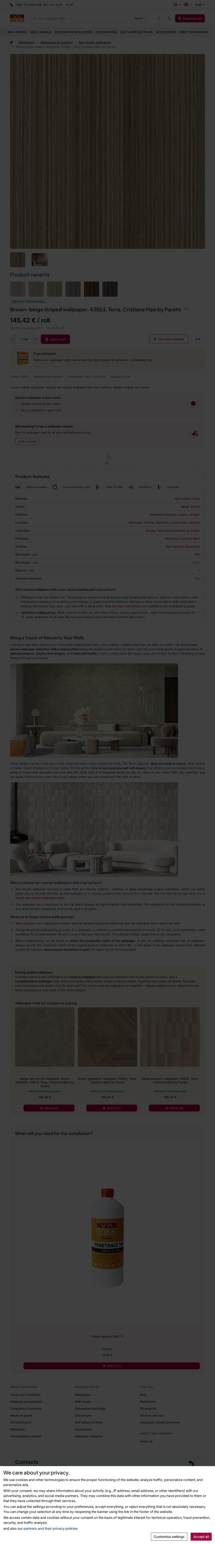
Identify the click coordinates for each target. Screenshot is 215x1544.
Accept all (201, 1537)
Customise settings (169, 1537)
